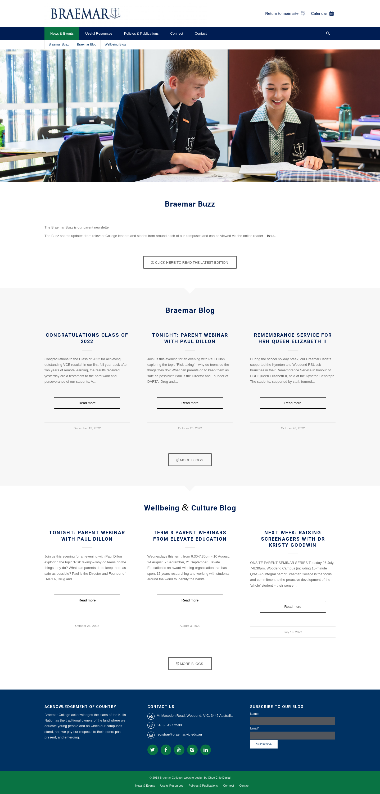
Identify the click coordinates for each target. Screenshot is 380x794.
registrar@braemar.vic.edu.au (179, 734)
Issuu (271, 236)
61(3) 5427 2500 (169, 725)
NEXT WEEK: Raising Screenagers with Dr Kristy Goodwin (293, 539)
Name (293, 718)
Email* (293, 733)
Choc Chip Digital (219, 777)
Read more (87, 403)
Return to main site (281, 13)
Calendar (319, 13)
